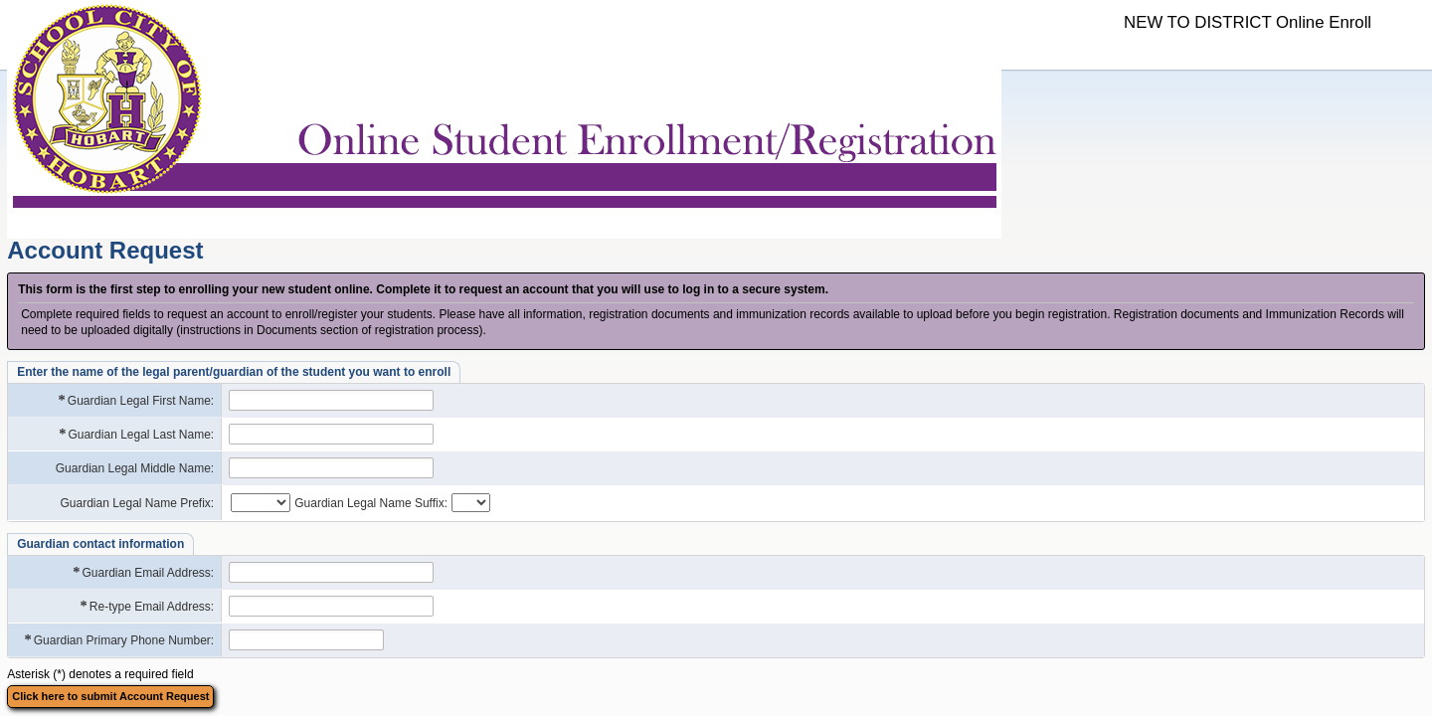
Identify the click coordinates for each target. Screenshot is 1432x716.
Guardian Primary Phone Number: (119, 639)
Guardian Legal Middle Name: (135, 468)
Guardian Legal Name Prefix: (137, 503)
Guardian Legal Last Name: (135, 434)
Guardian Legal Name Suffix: (371, 503)
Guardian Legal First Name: (136, 400)
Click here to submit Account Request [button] (110, 696)
